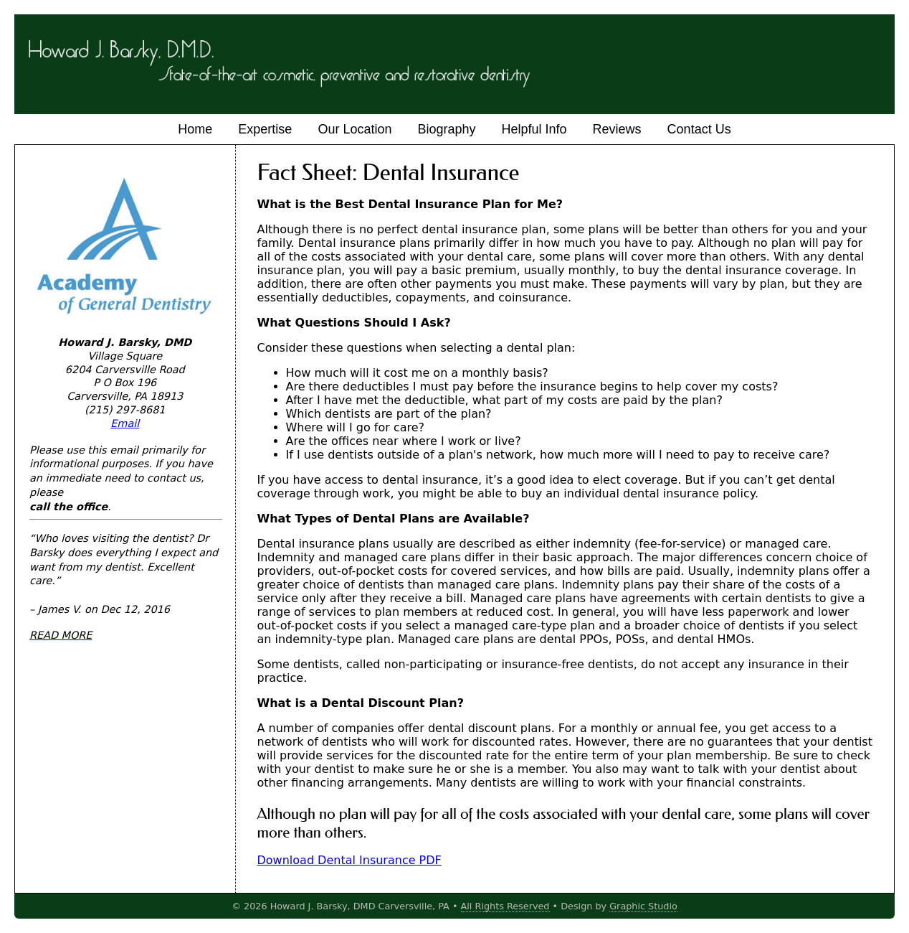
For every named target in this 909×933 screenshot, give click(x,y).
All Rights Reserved (505, 906)
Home (195, 129)
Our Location (354, 129)
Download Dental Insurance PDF (349, 860)
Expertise (265, 129)
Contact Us (699, 129)
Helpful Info (534, 129)
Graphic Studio (643, 906)
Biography (446, 129)
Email (124, 423)
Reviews (617, 129)
